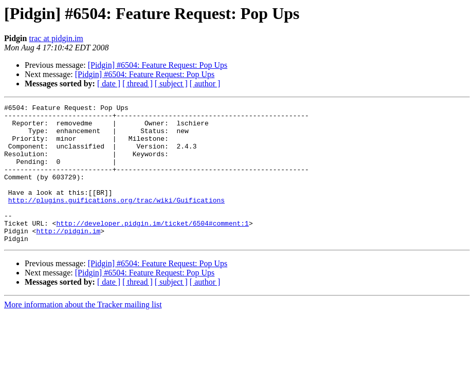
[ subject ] (171, 83)
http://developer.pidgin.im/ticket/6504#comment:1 (152, 247)
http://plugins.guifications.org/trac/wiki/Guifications (116, 220)
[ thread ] (137, 83)
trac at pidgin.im (56, 38)
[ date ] (108, 83)
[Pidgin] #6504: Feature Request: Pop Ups (158, 65)
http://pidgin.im (68, 257)
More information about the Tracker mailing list (83, 332)
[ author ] (205, 83)
